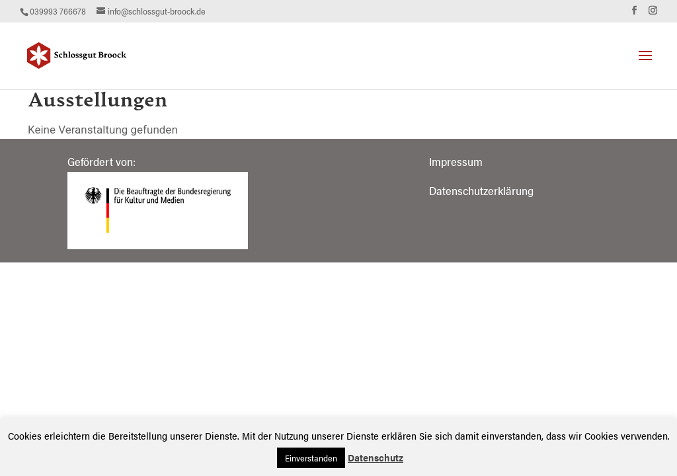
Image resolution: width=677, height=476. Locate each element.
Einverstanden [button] (311, 458)
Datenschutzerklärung (481, 190)
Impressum (456, 161)
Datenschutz (375, 457)
